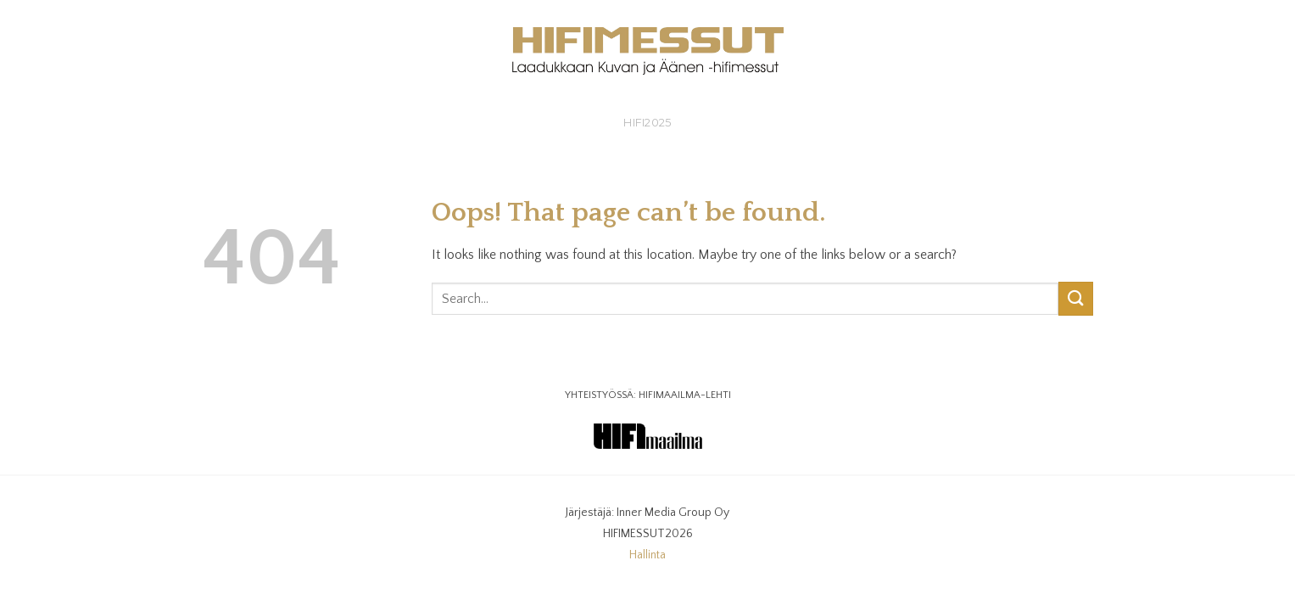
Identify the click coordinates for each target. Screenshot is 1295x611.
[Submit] (1075, 298)
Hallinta (647, 555)
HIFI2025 (647, 122)
